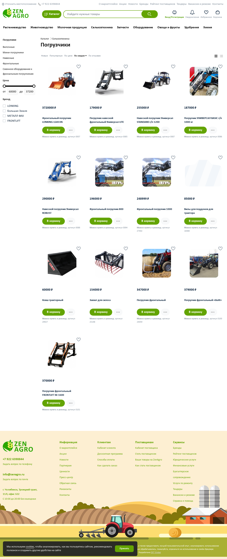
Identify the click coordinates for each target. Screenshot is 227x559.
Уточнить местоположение (19, 4)
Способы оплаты (106, 459)
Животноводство (41, 27)
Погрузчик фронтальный (151, 300)
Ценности (65, 471)
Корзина (217, 14)
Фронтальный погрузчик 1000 (154, 209)
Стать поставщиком (145, 454)
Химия (207, 27)
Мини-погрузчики (13, 52)
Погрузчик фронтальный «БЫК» (203, 300)
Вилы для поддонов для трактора (198, 211)
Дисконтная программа (110, 454)
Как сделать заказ (107, 465)
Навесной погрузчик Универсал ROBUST (60, 211)
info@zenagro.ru (13, 474)
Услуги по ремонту (182, 483)
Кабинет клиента (106, 448)
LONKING (12, 106)
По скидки (80, 55)
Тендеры (182, 4)
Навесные (8, 58)
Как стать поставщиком (148, 465)
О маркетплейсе (108, 4)
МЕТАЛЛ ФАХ (15, 116)
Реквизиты (65, 489)
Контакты (217, 4)
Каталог (52, 14)
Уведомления (192, 14)
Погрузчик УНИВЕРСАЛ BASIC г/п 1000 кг (203, 120)
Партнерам (65, 465)
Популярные (56, 56)
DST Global (156, 552)
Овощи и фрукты (168, 27)
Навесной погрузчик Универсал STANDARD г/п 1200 (155, 120)
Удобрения (191, 27)
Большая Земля (17, 111)
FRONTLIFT (13, 120)
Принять (124, 548)
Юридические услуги (184, 459)
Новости (133, 4)
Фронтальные (11, 63)
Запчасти (123, 27)
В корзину (53, 130)
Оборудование (143, 27)
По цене (68, 56)
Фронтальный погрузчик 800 (106, 209)
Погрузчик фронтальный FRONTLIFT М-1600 (56, 393)
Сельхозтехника (102, 27)
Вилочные (9, 47)
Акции (123, 4)
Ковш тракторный (52, 300)
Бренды (143, 4)
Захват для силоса (100, 300)
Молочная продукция (72, 27)
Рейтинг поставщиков (162, 4)
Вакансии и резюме (199, 4)
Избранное (206, 14)
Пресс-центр (66, 477)
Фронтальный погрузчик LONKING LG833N (56, 120)
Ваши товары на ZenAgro (148, 459)
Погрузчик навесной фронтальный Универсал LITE (107, 120)
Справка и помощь (183, 501)
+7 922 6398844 (49, 4)
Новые (44, 56)
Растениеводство (14, 27)
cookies (30, 546)
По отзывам (95, 56)
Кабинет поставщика (146, 448)
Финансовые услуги (183, 465)
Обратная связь (68, 483)
